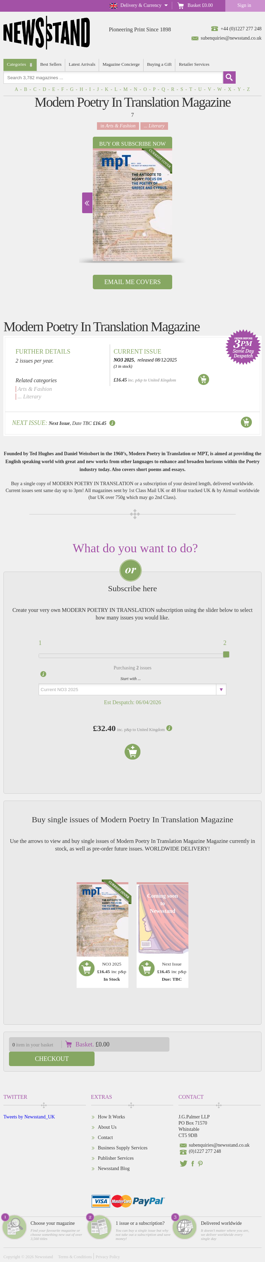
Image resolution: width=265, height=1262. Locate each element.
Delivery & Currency (140, 5)
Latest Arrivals (82, 64)
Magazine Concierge (121, 64)
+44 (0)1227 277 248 (241, 28)
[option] (132, 204)
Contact (105, 1123)
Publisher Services (116, 1143)
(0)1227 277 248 (205, 1136)
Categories (16, 64)
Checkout (220, 1044)
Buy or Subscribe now (132, 144)
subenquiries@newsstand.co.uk (231, 38)
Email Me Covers (132, 282)
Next (87, 202)
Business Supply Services (123, 1133)
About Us (107, 1112)
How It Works (111, 1102)
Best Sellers (51, 64)
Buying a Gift (159, 64)
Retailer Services (194, 64)
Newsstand (44, 1242)
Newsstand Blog (114, 1154)
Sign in (244, 5)
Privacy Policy (108, 1242)
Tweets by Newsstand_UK (29, 1102)
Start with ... (130, 678)
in (118, 125)
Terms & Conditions (75, 1242)
